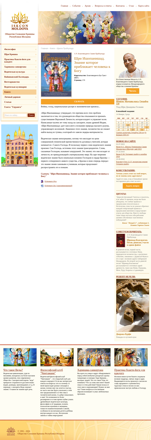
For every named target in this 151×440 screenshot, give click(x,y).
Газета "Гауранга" (13, 107)
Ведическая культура (14, 72)
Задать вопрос (132, 186)
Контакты (120, 6)
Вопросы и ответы (103, 6)
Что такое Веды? (13, 370)
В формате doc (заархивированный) (58, 186)
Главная (64, 6)
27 (123, 129)
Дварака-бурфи (123, 334)
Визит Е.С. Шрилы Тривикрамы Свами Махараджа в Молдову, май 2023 (131, 148)
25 (147, 127)
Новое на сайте (126, 141)
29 (133, 129)
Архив (87, 6)
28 (128, 129)
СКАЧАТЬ (79, 101)
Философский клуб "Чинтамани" (51, 372)
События (76, 6)
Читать (132, 91)
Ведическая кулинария (15, 87)
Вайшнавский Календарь (16, 77)
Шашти (120, 101)
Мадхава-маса (131, 101)
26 (119, 129)
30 (137, 129)
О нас (131, 6)
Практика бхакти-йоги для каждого (17, 60)
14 (128, 125)
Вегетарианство (12, 82)
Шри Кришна (11, 54)
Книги (7, 92)
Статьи (7, 102)
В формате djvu (51, 181)
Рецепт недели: (126, 277)
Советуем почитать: (129, 232)
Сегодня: (121, 99)
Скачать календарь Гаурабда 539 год (130, 133)
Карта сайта (143, 6)
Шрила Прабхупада (65, 48)
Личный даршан (12, 97)
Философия (10, 49)
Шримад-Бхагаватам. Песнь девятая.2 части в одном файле (138, 242)
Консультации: (125, 170)
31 (142, 129)
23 (137, 127)
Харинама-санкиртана (15, 67)
